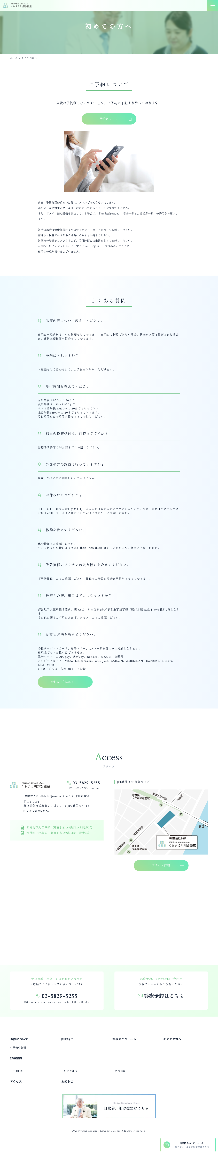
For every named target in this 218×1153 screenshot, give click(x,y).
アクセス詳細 (161, 865)
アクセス (83, 618)
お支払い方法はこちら (65, 682)
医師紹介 (67, 1039)
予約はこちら (109, 119)
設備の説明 (19, 1047)
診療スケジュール (124, 1039)
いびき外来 (70, 1070)
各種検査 (120, 1070)
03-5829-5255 (86, 783)
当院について (19, 1039)
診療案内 (16, 1058)
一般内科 (18, 1070)
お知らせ (53, 513)
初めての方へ (173, 1039)
